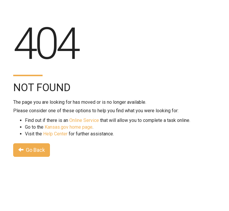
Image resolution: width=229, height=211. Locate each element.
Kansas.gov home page (68, 127)
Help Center (55, 134)
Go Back (31, 150)
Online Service (84, 120)
